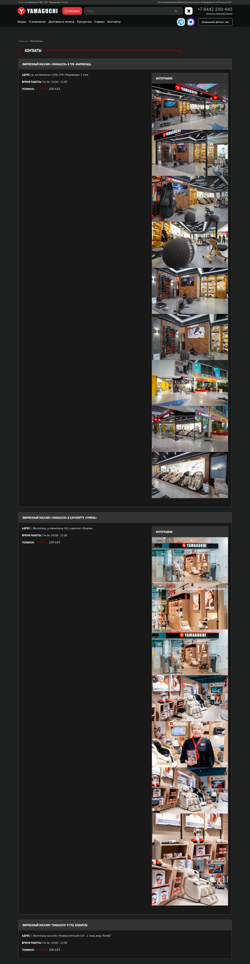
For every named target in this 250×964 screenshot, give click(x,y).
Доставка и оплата (61, 21)
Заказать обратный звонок (219, 13)
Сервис (99, 21)
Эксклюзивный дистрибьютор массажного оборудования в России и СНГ (194, 2)
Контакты (114, 21)
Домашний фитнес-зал (215, 21)
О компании (37, 21)
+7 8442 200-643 (214, 9)
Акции (21, 21)
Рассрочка (84, 21)
